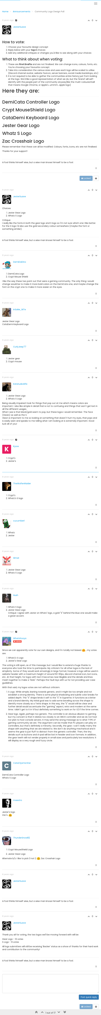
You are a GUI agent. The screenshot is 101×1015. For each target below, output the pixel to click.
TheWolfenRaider (22, 483)
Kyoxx (16, 446)
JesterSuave (19, 26)
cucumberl (19, 520)
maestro (17, 800)
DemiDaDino (19, 261)
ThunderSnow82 (21, 837)
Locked (86, 178)
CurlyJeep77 (19, 346)
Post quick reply (89, 997)
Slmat (16, 557)
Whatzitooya (19, 638)
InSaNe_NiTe (19, 309)
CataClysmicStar (22, 763)
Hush (15, 595)
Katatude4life (20, 383)
